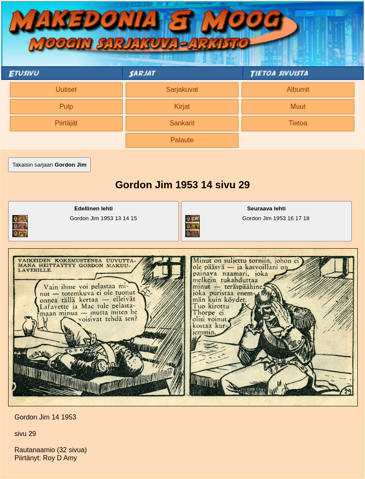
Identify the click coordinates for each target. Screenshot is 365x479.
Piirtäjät (66, 123)
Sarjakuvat (182, 89)
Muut (298, 106)
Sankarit (182, 123)
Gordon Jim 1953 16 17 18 (247, 221)
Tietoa (298, 123)
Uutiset (66, 89)
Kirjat (182, 106)
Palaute (181, 140)
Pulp (66, 106)
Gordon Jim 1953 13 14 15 (74, 221)
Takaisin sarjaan (49, 165)
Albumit (298, 89)
